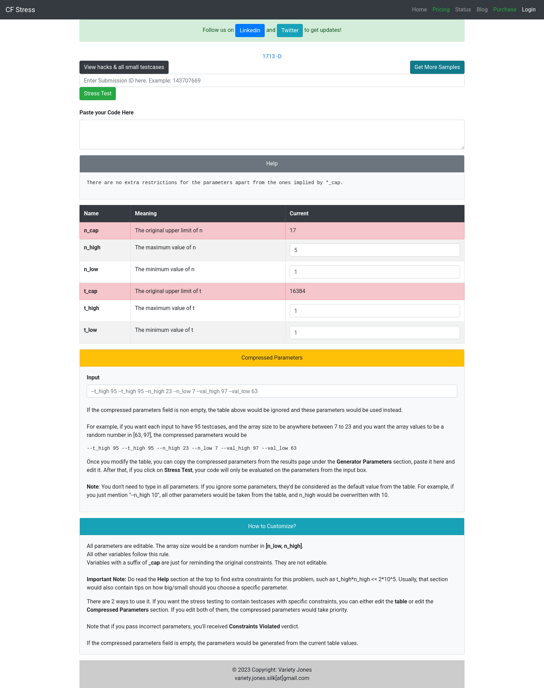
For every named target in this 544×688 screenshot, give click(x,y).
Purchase (505, 9)
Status (463, 9)
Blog (482, 9)
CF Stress (20, 10)
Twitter (289, 30)
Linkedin (250, 30)
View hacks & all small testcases (124, 67)
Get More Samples (437, 67)
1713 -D (272, 56)
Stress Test (97, 93)
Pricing (441, 9)
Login (529, 9)
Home (419, 9)
